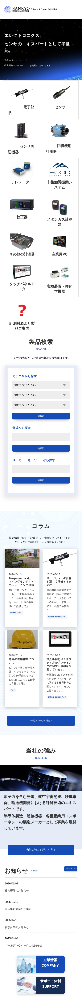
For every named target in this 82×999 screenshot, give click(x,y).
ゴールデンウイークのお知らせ (23, 945)
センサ (60, 107)
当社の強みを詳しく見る (41, 849)
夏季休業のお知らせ (17, 927)
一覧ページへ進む (41, 720)
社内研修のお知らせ (17, 890)
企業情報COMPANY (50, 962)
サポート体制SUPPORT (50, 983)
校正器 (22, 217)
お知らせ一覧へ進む (63, 869)
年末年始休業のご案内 (18, 908)
